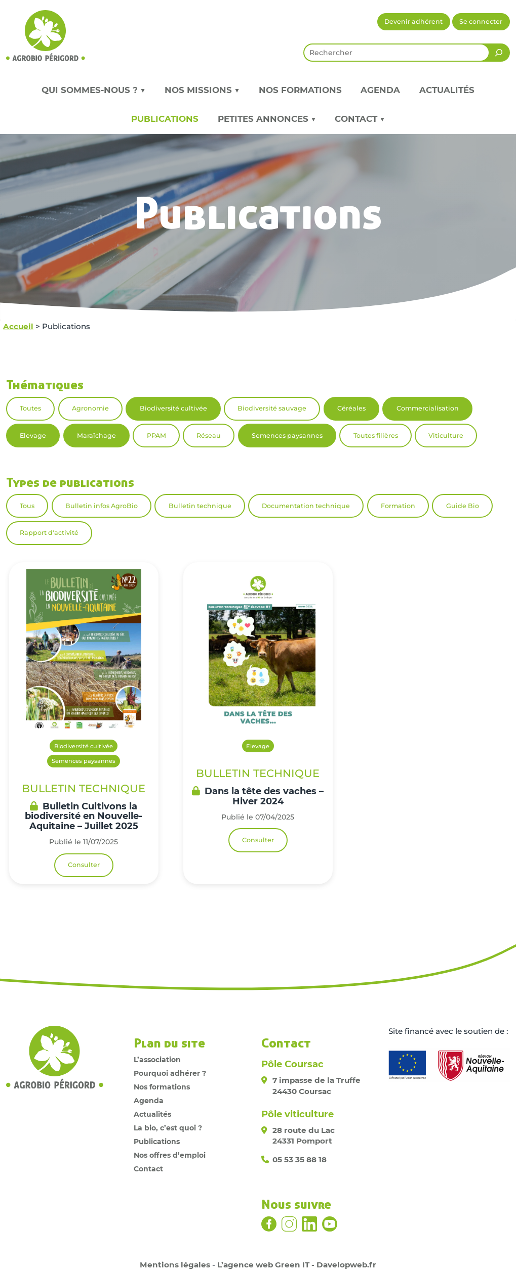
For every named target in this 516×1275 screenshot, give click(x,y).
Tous (27, 506)
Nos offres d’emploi (170, 1155)
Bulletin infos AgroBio (101, 506)
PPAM (156, 435)
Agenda (380, 90)
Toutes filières (375, 435)
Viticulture (445, 435)
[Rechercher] (499, 52)
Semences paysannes (287, 435)
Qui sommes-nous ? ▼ (93, 90)
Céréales (351, 408)
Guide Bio (462, 506)
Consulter (84, 865)
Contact (148, 1168)
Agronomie (90, 408)
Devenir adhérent (413, 21)
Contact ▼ (360, 119)
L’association (157, 1059)
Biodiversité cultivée (173, 408)
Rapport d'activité (49, 532)
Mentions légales (175, 1264)
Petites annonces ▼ (267, 119)
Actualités (446, 90)
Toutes (30, 408)
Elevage (33, 435)
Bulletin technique (200, 506)
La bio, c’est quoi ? (168, 1127)
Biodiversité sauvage (271, 408)
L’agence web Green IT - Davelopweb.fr (296, 1264)
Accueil (18, 326)
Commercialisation (427, 408)
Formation (398, 506)
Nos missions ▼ (202, 90)
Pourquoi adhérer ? (170, 1073)
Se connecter (480, 21)
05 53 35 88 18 (299, 1159)
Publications (165, 119)
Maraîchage (96, 435)
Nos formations (300, 90)
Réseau (208, 435)
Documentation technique (306, 506)
